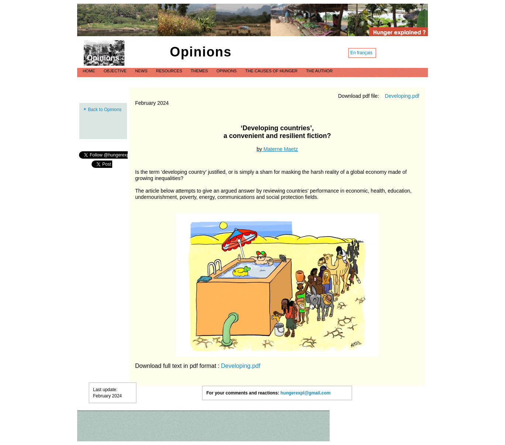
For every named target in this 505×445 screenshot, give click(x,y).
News (142, 71)
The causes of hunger (272, 71)
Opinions (227, 71)
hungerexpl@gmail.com (306, 393)
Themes (200, 71)
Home (89, 71)
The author (319, 71)
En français (361, 52)
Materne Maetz (281, 149)
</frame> (102, 164)
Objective (116, 71)
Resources (169, 71)
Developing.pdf (402, 96)
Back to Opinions (104, 109)
